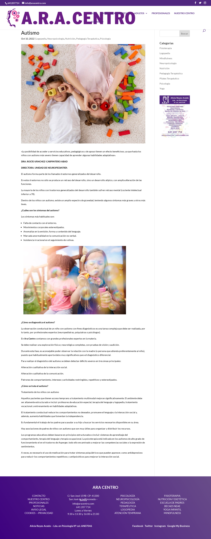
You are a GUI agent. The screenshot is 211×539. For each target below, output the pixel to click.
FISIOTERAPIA (172, 495)
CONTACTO (97, 22)
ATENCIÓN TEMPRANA (128, 512)
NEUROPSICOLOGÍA (127, 499)
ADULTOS (139, 13)
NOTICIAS (38, 506)
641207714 (13, 3)
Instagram (160, 525)
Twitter (149, 525)
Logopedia (41, 38)
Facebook (138, 525)
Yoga (162, 88)
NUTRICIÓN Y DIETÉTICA (172, 499)
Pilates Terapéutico (169, 78)
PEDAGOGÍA (128, 502)
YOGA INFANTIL (172, 509)
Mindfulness (166, 58)
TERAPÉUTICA (127, 506)
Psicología (105, 38)
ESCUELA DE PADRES (172, 502)
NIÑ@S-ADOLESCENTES (114, 13)
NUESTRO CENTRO (184, 13)
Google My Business (178, 525)
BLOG (94, 13)
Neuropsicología (55, 38)
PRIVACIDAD (45, 512)
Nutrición (70, 38)
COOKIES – (31, 512)
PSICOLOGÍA (127, 495)
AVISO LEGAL (38, 509)
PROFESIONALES (161, 13)
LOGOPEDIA (128, 509)
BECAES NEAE (172, 506)
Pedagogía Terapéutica (87, 38)
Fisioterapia (166, 48)
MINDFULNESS (172, 512)
